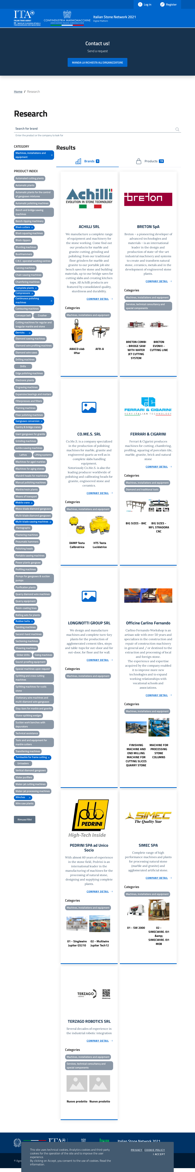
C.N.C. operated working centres (33, 261)
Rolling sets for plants (28, 615)
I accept (159, 1154)
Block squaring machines (29, 234)
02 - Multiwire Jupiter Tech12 (100, 946)
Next (116, 338)
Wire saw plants (25, 804)
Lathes (23, 455)
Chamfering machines (28, 282)
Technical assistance (27, 734)
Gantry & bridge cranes (28, 428)
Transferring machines (28, 752)
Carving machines (25, 268)
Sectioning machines (27, 641)
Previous (62, 338)
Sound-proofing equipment (30, 662)
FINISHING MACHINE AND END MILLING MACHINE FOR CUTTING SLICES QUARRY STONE (136, 757)
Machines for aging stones (30, 469)
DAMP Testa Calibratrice (77, 546)
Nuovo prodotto (77, 1105)
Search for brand (27, 128)
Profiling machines (26, 570)
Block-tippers (23, 241)
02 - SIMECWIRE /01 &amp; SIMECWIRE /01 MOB (158, 938)
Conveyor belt (23, 316)
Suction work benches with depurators (30, 725)
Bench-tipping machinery (29, 221)
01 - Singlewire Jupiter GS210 (77, 946)
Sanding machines (26, 628)
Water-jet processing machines (33, 792)
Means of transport (26, 497)
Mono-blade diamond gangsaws (33, 509)
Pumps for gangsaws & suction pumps (33, 579)
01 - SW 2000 (136, 930)
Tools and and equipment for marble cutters (31, 743)
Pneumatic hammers (27, 542)
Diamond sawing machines (30, 339)
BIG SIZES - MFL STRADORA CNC (159, 529)
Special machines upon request (33, 669)
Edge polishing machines (29, 374)
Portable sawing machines (30, 556)
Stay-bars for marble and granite (34, 709)
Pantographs (23, 528)
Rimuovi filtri (25, 820)
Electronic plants (25, 381)
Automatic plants (25, 186)
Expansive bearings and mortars (33, 395)
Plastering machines (27, 535)
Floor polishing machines (29, 415)
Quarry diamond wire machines (33, 595)
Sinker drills (23, 655)
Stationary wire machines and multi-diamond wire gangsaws (32, 700)
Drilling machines (25, 360)
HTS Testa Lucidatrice (100, 546)
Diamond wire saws (26, 353)
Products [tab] (150, 162)
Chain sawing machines (28, 275)
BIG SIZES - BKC (136, 525)
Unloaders (23, 764)
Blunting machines (26, 247)
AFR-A (99, 350)
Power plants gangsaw (28, 563)
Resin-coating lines (26, 608)
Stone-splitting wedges (28, 716)
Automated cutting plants (30, 179)
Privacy (136, 1150)
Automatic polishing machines (32, 204)
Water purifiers (24, 778)
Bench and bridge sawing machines (29, 213)
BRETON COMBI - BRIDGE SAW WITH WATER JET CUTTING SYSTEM (136, 351)
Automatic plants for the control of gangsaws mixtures (33, 195)
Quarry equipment (26, 602)
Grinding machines (26, 441)
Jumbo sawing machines (29, 448)
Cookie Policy (155, 1150)
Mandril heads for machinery (31, 476)
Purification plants (26, 588)
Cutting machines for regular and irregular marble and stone (34, 325)
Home (18, 91)
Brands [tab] (87, 162)
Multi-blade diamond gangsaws (33, 516)
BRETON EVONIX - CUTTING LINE (159, 347)
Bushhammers (24, 254)
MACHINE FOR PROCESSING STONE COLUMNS (159, 753)
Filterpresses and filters (29, 402)
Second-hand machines (29, 635)
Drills (23, 367)
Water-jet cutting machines (31, 785)
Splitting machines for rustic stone (31, 689)
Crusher (42, 316)
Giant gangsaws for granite (30, 435)
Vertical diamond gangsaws (31, 771)
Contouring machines (27, 309)
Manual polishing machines (31, 483)
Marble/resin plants (27, 490)
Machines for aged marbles (30, 462)
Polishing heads (24, 549)
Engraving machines (27, 388)
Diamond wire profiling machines (34, 346)
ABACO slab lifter (76, 352)
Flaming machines (26, 408)
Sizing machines (43, 655)
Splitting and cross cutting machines (30, 678)
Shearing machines (26, 648)
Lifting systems (43, 455)
